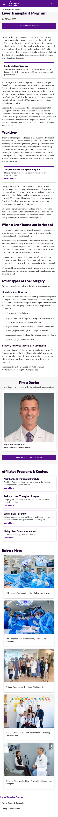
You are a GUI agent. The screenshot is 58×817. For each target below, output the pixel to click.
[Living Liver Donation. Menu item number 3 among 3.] (29, 809)
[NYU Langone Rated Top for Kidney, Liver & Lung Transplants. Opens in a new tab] (29, 623)
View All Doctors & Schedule (29, 457)
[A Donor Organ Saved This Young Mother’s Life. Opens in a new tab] (29, 670)
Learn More (9, 488)
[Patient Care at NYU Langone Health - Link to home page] (14, 4)
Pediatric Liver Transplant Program (28, 111)
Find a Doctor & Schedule (29, 26)
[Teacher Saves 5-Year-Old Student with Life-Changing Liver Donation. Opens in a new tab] (29, 717)
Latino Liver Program (11, 117)
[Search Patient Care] (52, 3)
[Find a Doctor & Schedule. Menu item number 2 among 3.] (29, 803)
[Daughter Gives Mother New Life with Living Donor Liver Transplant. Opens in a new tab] (29, 766)
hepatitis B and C (43, 49)
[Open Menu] (4, 3)
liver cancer (48, 55)
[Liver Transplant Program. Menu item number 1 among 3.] (11, 797)
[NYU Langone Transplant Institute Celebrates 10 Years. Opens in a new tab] (29, 576)
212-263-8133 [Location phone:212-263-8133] (10, 19)
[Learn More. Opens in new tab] (10, 179)
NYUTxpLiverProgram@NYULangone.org (20, 370)
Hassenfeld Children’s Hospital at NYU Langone (22, 114)
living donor (47, 241)
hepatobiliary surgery (44, 297)
